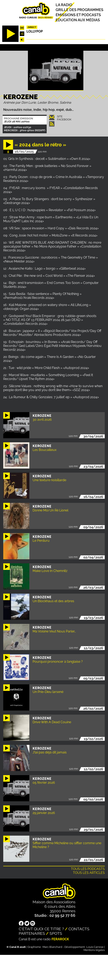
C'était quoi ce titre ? (41, 929)
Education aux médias (78, 20)
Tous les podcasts (88, 869)
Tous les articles (89, 873)
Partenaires (32, 933)
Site (60, 116)
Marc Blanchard (52, 946)
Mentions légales (94, 950)
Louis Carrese (95, 946)
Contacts (78, 929)
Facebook (64, 119)
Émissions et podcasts (78, 15)
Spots (56, 933)
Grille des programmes (79, 10)
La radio (64, 4)
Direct (32, 27)
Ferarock (60, 939)
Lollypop (34, 31)
